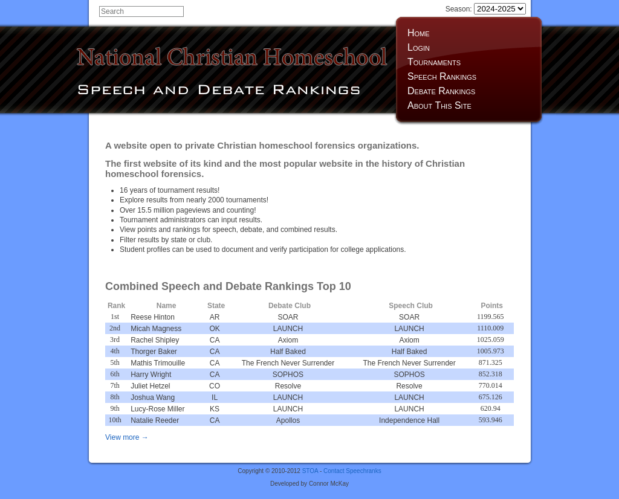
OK (214, 328)
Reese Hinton (153, 317)
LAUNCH (288, 328)
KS (214, 409)
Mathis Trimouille (158, 363)
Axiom (288, 340)
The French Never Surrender (288, 363)
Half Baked (288, 351)
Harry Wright (151, 374)
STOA (310, 471)
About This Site (439, 105)
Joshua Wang (153, 397)
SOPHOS (288, 374)
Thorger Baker (154, 351)
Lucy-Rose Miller (157, 409)
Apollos (288, 420)
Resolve (288, 386)
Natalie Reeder (155, 420)
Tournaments (434, 62)
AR (215, 317)
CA (215, 340)
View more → (127, 437)
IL (215, 397)
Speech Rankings (441, 76)
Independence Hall (409, 420)
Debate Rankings (441, 91)
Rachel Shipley (155, 340)
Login (418, 47)
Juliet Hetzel (150, 386)
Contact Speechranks (352, 471)
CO (214, 386)
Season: (486, 9)
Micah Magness (156, 328)
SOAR (287, 317)
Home (418, 33)
